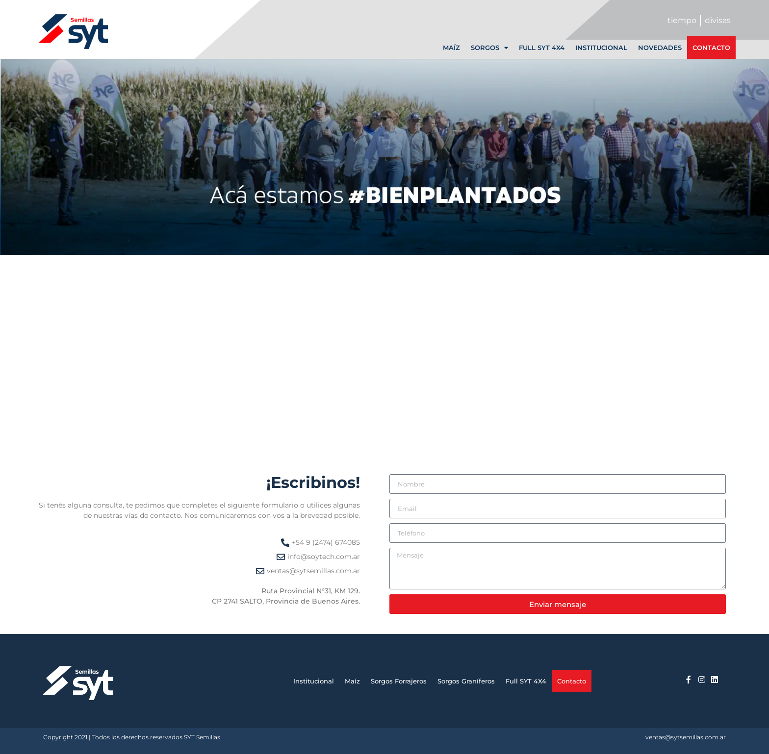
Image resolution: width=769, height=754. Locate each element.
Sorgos (489, 48)
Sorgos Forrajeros (399, 681)
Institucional (601, 47)
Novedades (660, 47)
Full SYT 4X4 (541, 47)
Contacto (711, 47)
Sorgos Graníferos (466, 681)
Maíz (451, 47)
